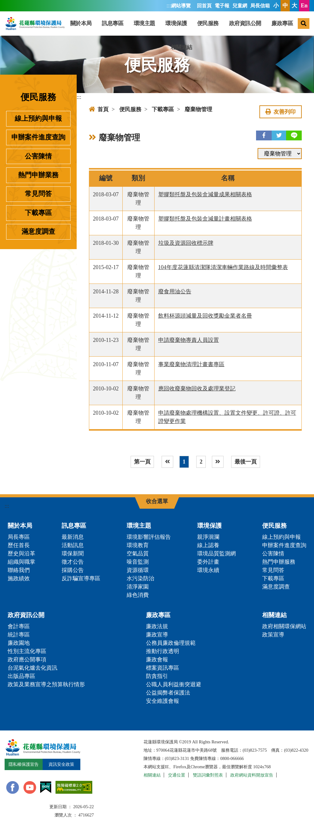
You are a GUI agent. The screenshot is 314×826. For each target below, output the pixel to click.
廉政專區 (282, 23)
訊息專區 (112, 23)
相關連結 (181, 47)
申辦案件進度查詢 (38, 137)
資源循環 (138, 570)
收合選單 (157, 501)
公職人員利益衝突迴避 (173, 684)
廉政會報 (157, 659)
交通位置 (176, 775)
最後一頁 (246, 462)
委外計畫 (208, 562)
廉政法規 (157, 626)
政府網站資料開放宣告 (251, 775)
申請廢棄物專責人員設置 (188, 340)
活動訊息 (73, 545)
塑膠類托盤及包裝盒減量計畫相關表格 (205, 219)
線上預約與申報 (38, 118)
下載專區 (38, 213)
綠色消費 (138, 595)
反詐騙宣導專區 (81, 578)
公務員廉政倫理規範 (171, 643)
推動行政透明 (162, 651)
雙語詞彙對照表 (208, 775)
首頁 (99, 109)
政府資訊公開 (245, 23)
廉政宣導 (157, 635)
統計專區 (19, 635)
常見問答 (38, 194)
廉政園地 (19, 643)
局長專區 (19, 537)
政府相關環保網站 (284, 626)
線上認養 (208, 545)
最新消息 (73, 537)
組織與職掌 (21, 562)
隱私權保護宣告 (24, 764)
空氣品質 (138, 553)
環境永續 (208, 570)
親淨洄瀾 (208, 537)
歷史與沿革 (21, 553)
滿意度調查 (38, 231)
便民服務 (208, 23)
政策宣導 (273, 635)
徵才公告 (73, 562)
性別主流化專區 (27, 651)
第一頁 (142, 462)
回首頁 (204, 6)
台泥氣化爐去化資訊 (32, 668)
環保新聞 (73, 553)
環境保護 (176, 23)
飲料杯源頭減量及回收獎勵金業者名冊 (205, 316)
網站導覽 (181, 6)
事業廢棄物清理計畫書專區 (191, 364)
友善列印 (281, 112)
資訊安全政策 (61, 764)
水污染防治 (140, 578)
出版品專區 (21, 676)
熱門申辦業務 (38, 175)
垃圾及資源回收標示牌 (185, 243)
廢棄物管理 (198, 109)
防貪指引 (157, 676)
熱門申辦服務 (278, 562)
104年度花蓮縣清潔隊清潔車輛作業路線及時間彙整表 (223, 267)
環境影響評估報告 (149, 537)
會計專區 (19, 626)
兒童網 (239, 6)
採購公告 (73, 570)
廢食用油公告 (174, 291)
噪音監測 (138, 562)
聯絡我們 (19, 570)
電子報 (222, 6)
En (304, 5)
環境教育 (138, 545)
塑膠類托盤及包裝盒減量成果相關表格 (205, 194)
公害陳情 (38, 156)
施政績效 (19, 578)
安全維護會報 (162, 701)
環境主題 (144, 23)
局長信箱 (260, 6)
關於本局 (81, 23)
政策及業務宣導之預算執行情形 (46, 684)
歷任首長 (19, 545)
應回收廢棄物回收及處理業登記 (197, 389)
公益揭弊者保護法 (168, 693)
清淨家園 (138, 587)
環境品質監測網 (216, 553)
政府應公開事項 (27, 659)
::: (169, 5)
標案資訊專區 (162, 668)
